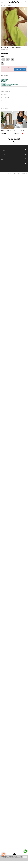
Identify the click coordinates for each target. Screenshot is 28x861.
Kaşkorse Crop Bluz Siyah (20, 130)
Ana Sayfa (3, 5)
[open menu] (2, 2)
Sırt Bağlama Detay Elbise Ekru (7, 130)
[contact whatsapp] (25, 851)
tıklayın (2, 858)
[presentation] (2, 122)
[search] (26, 2)
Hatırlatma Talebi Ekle (20, 69)
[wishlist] (12, 111)
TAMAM (25, 857)
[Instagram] (13, 142)
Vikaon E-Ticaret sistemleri (14, 173)
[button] (14, 88)
